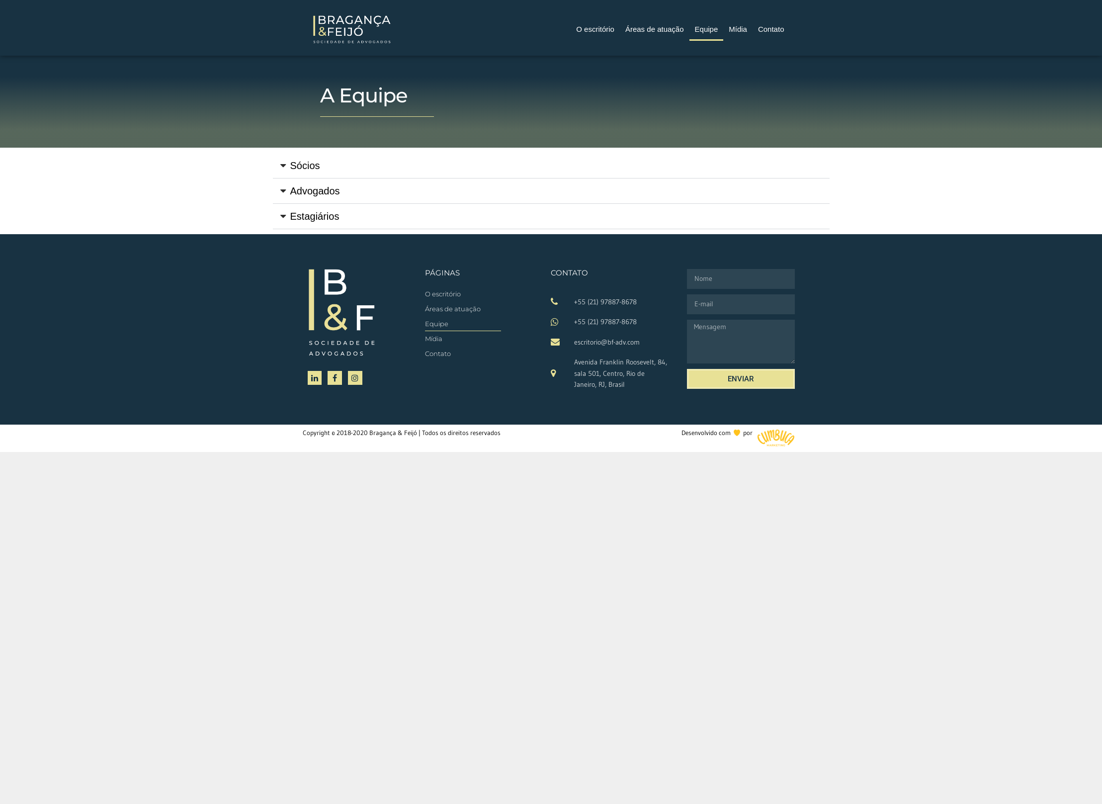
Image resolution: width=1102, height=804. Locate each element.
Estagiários (314, 216)
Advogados (315, 190)
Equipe (706, 29)
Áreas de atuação (654, 29)
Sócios (305, 165)
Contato (771, 29)
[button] (551, 166)
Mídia (738, 29)
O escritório (595, 29)
